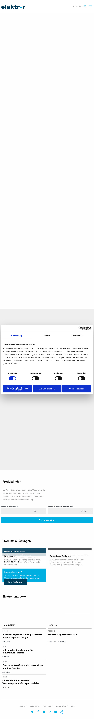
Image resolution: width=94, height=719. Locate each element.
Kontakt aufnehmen (15, 582)
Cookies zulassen (76, 388)
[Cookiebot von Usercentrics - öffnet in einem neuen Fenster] (80, 328)
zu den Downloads (12, 561)
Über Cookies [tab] (77, 335)
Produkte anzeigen (47, 520)
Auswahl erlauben (47, 388)
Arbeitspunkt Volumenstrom (60, 506)
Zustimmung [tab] (16, 335)
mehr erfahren (11, 551)
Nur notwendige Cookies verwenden (17, 388)
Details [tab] (47, 335)
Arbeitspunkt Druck (10, 506)
